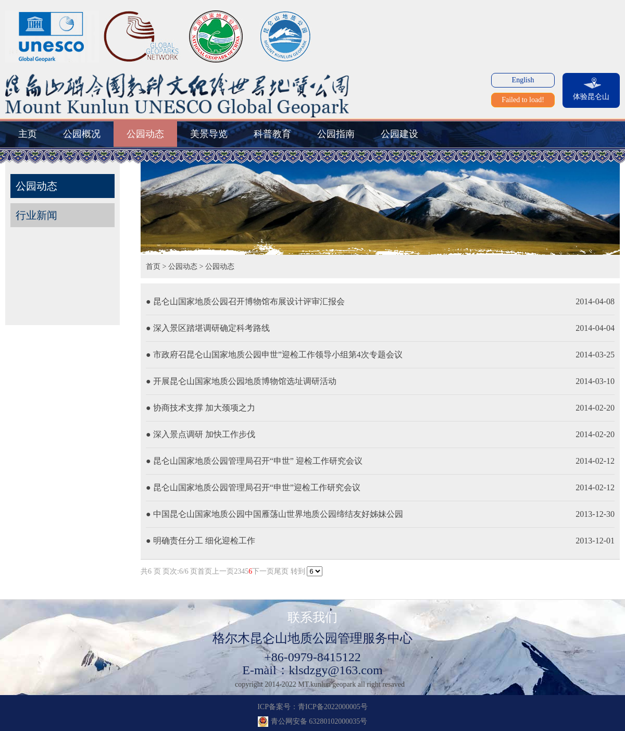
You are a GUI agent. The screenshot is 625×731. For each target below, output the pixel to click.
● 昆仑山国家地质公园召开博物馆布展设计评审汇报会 (245, 301)
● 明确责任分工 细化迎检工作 (200, 540)
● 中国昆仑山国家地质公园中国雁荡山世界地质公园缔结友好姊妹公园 (274, 514)
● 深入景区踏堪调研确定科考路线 (208, 328)
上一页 (223, 571)
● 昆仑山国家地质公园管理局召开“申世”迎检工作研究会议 (253, 487)
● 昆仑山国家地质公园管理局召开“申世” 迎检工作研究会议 (254, 460)
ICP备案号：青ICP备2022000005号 (312, 707)
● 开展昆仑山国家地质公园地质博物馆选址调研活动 (241, 381)
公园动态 (182, 266)
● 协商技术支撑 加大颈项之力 (200, 407)
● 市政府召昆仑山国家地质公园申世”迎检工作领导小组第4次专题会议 (274, 354)
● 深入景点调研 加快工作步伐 (200, 434)
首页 (153, 266)
